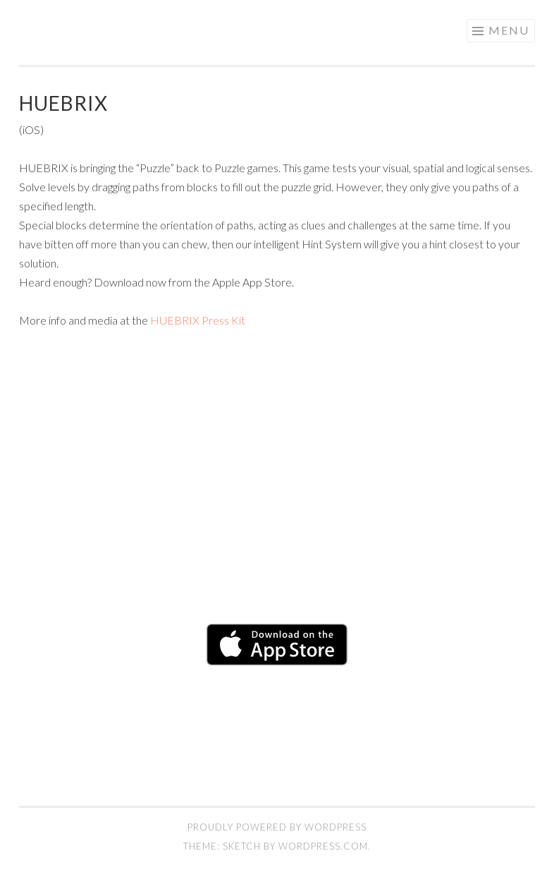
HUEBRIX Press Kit (197, 320)
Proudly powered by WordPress (277, 827)
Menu (508, 30)
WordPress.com (323, 846)
